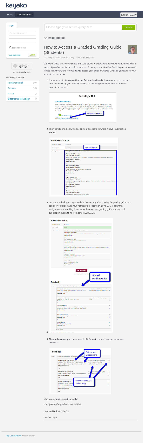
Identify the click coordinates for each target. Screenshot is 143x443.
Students (22, 88)
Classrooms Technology (22, 99)
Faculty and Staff (22, 82)
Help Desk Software (13, 436)
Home (10, 14)
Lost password (14, 55)
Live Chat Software (18, 72)
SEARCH (128, 27)
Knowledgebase (24, 14)
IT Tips (22, 93)
